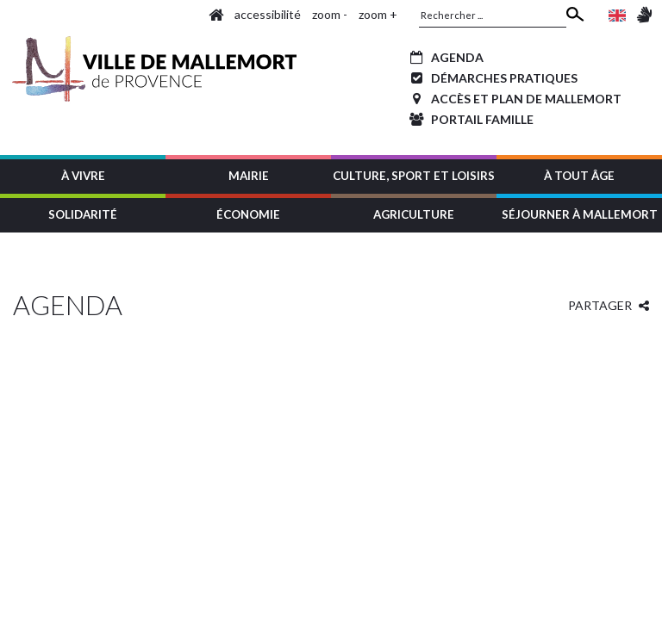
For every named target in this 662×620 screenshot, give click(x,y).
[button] (83, 174)
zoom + (378, 14)
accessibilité (267, 14)
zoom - (329, 14)
